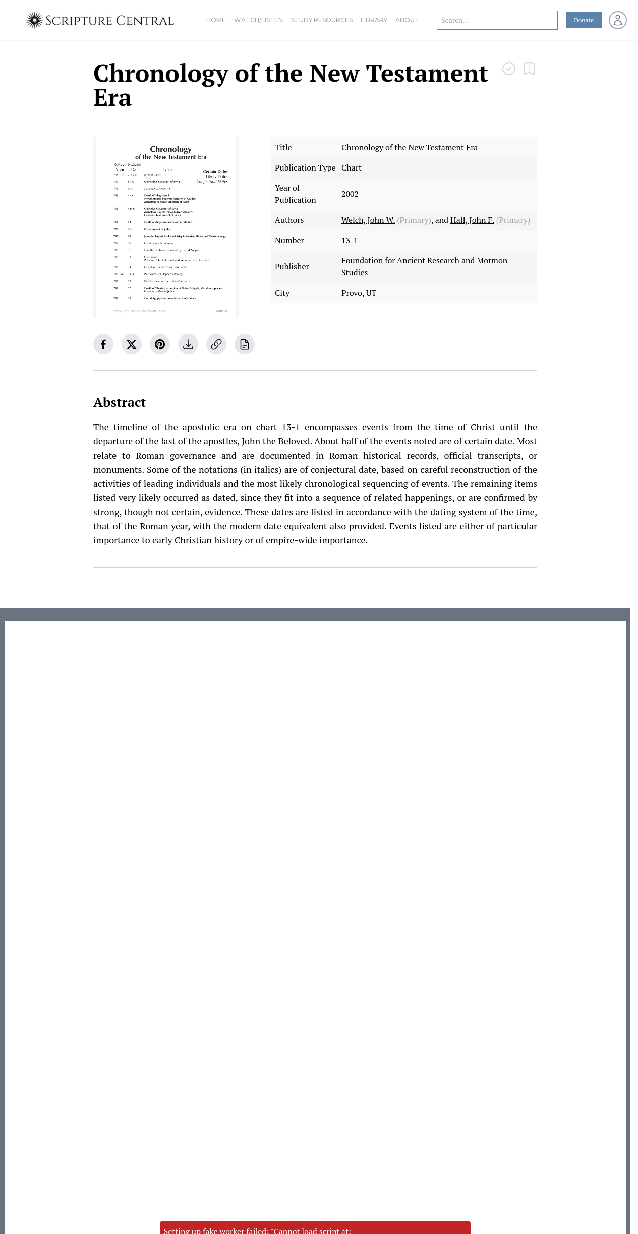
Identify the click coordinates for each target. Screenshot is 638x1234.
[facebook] (103, 344)
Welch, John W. (368, 220)
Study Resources (322, 20)
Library (374, 20)
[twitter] (132, 344)
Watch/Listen (258, 20)
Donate (584, 20)
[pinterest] (160, 344)
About (407, 20)
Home (216, 20)
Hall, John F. (472, 220)
